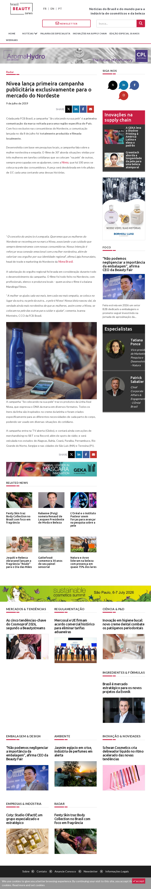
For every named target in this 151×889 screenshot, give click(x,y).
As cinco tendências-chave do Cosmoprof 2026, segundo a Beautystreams (26, 624)
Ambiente (61, 735)
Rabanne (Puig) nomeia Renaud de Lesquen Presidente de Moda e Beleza (50, 517)
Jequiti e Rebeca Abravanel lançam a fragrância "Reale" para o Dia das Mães (18, 561)
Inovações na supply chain (90, 33)
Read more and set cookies (28, 885)
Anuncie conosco (65, 870)
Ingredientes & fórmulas (123, 672)
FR (44, 8)
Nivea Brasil (65, 261)
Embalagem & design (22, 735)
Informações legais (117, 870)
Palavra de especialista (55, 33)
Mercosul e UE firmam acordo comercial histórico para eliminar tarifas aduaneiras (74, 625)
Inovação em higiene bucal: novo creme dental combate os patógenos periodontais (123, 624)
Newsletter (67, 23)
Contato (42, 870)
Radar (10, 72)
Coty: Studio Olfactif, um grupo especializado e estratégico (24, 818)
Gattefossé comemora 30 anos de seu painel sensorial (49, 561)
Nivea (65, 162)
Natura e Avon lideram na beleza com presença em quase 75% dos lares (82, 561)
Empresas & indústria (23, 802)
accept (138, 881)
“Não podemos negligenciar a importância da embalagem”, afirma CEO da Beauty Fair (124, 253)
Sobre (26, 870)
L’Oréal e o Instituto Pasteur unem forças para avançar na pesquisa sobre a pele (83, 517)
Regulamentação (68, 609)
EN (52, 8)
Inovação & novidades (121, 735)
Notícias (28, 33)
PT (60, 8)
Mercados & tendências (25, 609)
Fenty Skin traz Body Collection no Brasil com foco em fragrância (18, 517)
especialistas (118, 318)
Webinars (12, 40)
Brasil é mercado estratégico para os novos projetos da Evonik (122, 687)
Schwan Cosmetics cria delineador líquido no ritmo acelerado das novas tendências (123, 752)
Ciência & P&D (113, 609)
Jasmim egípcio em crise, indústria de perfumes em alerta (73, 750)
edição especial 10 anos (125, 33)
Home (11, 33)
